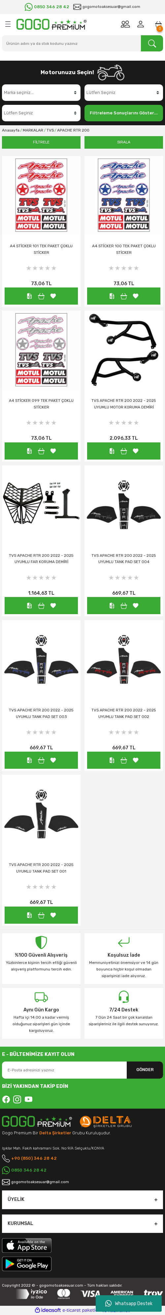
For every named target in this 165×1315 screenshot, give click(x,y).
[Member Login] (142, 24)
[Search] (82, 43)
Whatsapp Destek (128, 1303)
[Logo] (51, 24)
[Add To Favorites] (53, 296)
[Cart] (158, 24)
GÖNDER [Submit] (145, 1069)
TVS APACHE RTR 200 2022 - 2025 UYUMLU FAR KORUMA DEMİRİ (41, 558)
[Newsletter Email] (82, 1070)
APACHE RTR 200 (73, 130)
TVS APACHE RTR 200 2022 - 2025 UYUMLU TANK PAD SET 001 (41, 868)
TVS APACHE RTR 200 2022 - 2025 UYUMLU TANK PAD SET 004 (123, 558)
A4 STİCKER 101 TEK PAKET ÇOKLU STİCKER (41, 249)
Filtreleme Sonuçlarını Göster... (124, 112)
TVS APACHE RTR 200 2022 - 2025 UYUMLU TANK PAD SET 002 (123, 713)
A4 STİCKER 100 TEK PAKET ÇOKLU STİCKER (124, 249)
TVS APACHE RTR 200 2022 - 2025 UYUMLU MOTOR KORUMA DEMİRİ (123, 403)
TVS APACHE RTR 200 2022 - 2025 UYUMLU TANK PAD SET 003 (41, 713)
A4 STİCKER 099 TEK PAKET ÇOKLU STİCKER (41, 403)
